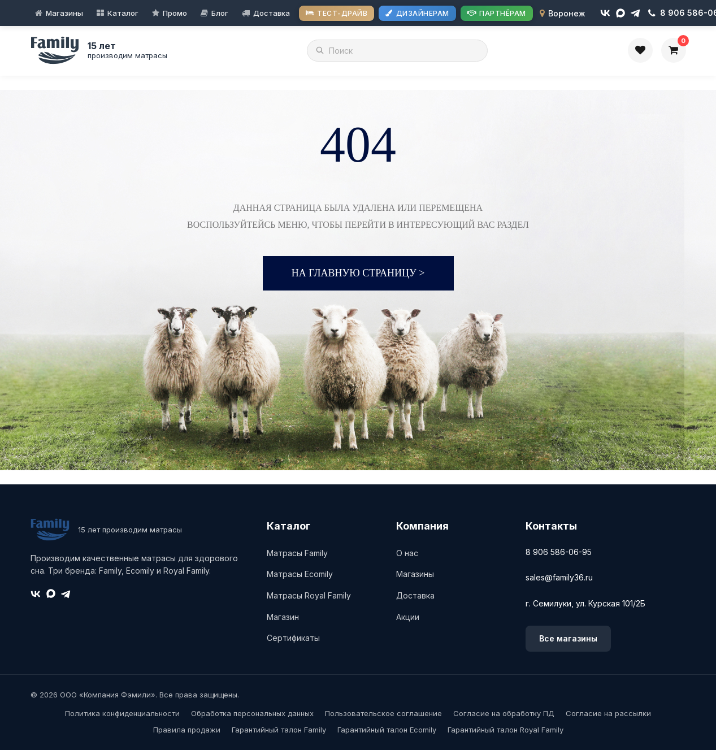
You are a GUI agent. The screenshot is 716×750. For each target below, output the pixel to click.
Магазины (64, 13)
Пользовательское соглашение (383, 713)
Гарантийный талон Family (279, 729)
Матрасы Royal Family (309, 595)
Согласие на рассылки (608, 713)
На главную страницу (358, 273)
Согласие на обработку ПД (503, 713)
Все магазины (568, 638)
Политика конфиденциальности (122, 713)
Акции (407, 617)
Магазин (283, 617)
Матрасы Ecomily (300, 574)
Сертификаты (293, 638)
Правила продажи (186, 729)
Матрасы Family (297, 553)
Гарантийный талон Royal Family (505, 729)
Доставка (271, 13)
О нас (407, 553)
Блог (219, 13)
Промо (175, 13)
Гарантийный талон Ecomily (386, 729)
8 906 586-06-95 (559, 552)
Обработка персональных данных (252, 713)
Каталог (122, 13)
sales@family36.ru (559, 577)
